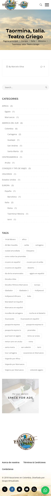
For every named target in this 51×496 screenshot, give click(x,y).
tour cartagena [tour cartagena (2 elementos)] (11, 353)
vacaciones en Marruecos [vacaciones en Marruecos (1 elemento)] (33, 353)
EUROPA (6, 185)
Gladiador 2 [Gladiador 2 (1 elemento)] (23, 290)
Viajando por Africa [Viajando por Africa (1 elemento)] (12, 358)
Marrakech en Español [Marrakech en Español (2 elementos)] (14, 302)
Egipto (7, 111)
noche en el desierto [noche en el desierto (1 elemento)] (37, 313)
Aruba (7, 162)
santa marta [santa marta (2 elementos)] (10, 347)
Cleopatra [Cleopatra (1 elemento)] (30, 250)
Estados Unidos (9, 179)
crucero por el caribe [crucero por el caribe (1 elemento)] (35, 262)
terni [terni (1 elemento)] (39, 347)
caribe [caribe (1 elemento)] (26, 245)
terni (9, 219)
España (8, 191)
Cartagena (12, 134)
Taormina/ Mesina (15, 213)
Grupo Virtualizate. (10, 481)
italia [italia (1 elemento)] (29, 296)
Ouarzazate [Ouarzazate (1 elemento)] (9, 319)
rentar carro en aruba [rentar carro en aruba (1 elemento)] (13, 341)
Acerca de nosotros (10, 462)
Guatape (11, 140)
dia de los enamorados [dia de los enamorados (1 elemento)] (14, 273)
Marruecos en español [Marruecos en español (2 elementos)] (14, 307)
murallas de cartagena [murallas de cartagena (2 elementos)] (14, 313)
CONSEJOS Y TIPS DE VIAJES (14, 168)
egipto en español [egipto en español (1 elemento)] (37, 273)
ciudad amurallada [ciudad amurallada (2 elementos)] (12, 250)
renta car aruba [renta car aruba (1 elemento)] (33, 336)
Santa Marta (13, 151)
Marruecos (10, 117)
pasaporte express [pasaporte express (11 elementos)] (12, 324)
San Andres (12, 145)
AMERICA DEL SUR (10, 123)
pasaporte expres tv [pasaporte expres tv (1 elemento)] (13, 330)
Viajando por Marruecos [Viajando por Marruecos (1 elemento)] (14, 364)
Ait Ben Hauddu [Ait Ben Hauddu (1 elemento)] (11, 245)
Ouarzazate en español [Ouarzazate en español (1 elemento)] (30, 319)
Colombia (9, 128)
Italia (7, 202)
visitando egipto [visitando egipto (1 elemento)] (36, 370)
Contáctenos (7, 469)
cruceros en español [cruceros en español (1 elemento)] (13, 268)
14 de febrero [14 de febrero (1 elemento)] (10, 239)
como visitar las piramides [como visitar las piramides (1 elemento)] (15, 256)
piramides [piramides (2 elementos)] (31, 330)
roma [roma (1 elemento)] (31, 341)
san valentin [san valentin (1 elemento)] (26, 347)
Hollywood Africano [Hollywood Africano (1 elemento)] (13, 296)
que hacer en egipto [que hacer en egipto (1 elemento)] (13, 336)
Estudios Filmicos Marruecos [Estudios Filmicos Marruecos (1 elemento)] (16, 285)
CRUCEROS (7, 174)
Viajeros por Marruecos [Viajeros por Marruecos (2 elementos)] (14, 370)
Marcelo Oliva (17, 66)
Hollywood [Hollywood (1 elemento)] (39, 290)
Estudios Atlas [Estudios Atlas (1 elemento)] (10, 279)
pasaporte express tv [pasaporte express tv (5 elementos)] (34, 324)
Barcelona (12, 196)
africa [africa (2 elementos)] (24, 239)
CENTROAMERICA (10, 157)
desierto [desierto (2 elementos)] (30, 268)
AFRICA (5, 106)
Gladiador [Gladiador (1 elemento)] (9, 290)
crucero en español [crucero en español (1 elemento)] (12, 262)
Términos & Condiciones (34, 462)
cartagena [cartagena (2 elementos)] (39, 245)
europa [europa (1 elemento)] (37, 285)
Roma (10, 208)
